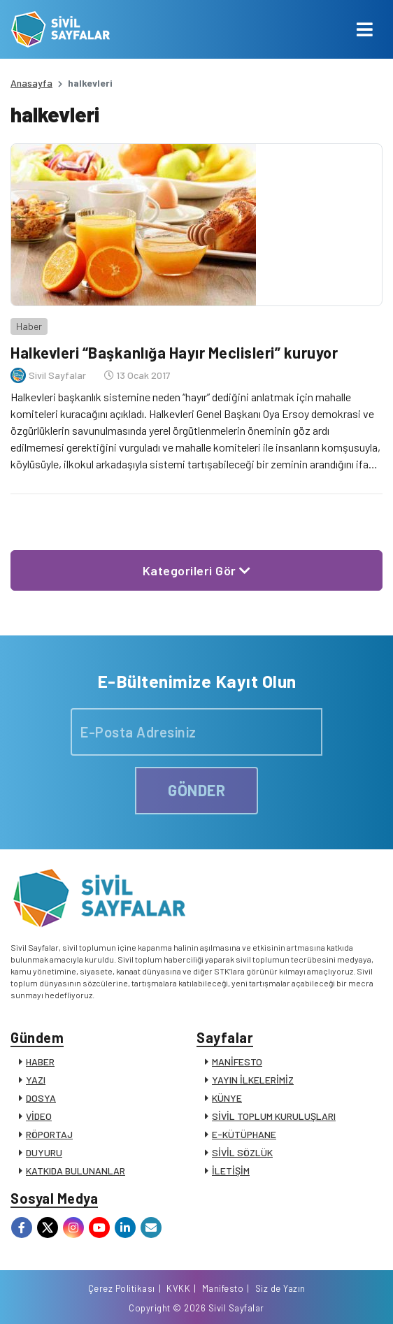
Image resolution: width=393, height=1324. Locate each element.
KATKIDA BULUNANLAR (75, 1171)
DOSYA (41, 1098)
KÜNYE (227, 1098)
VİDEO (39, 1116)
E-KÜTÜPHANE (244, 1134)
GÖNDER (196, 790)
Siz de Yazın (280, 1288)
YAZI (35, 1080)
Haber (29, 326)
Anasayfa (31, 83)
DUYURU (44, 1152)
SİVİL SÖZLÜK (242, 1152)
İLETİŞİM (231, 1171)
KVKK (178, 1288)
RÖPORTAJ (49, 1134)
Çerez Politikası (121, 1288)
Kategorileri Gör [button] (197, 570)
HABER (40, 1061)
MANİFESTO (237, 1061)
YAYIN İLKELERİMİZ (253, 1080)
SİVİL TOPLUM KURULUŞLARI (274, 1116)
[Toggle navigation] (365, 29)
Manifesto (223, 1288)
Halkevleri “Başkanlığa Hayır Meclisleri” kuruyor (174, 352)
